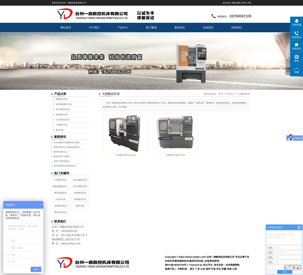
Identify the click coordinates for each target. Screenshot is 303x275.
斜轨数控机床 (80, 193)
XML (249, 3)
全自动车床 (60, 199)
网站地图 (236, 3)
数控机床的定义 (61, 152)
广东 (197, 269)
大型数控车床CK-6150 (175, 155)
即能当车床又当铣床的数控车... (67, 147)
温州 (208, 269)
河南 (229, 269)
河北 (218, 269)
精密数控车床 (62, 99)
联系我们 (236, 27)
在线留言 (208, 27)
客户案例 (151, 27)
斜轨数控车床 (62, 114)
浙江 (192, 269)
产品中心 (122, 27)
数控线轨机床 (60, 193)
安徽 (224, 269)
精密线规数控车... (60, 186)
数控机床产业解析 (62, 156)
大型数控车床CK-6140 (126, 155)
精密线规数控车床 (64, 104)
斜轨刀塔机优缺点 (62, 161)
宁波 (213, 269)
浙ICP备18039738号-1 (176, 265)
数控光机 (60, 130)
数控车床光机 (60, 212)
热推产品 (169, 269)
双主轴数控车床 (63, 109)
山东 (202, 269)
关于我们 (94, 27)
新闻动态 (179, 27)
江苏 (234, 269)
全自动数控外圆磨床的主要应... (67, 142)
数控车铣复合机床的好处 (65, 166)
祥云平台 (208, 265)
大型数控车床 (62, 125)
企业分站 (226, 3)
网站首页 (65, 27)
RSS (244, 3)
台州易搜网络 (233, 265)
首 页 (220, 94)
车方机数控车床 (63, 120)
